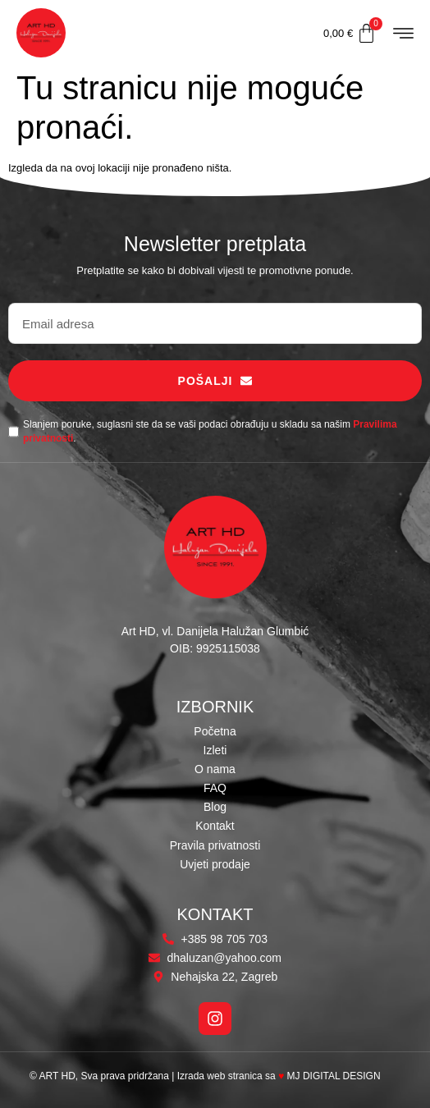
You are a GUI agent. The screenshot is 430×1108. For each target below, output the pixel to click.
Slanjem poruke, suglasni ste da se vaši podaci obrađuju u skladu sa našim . (210, 431)
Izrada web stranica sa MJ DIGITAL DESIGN (280, 1076)
